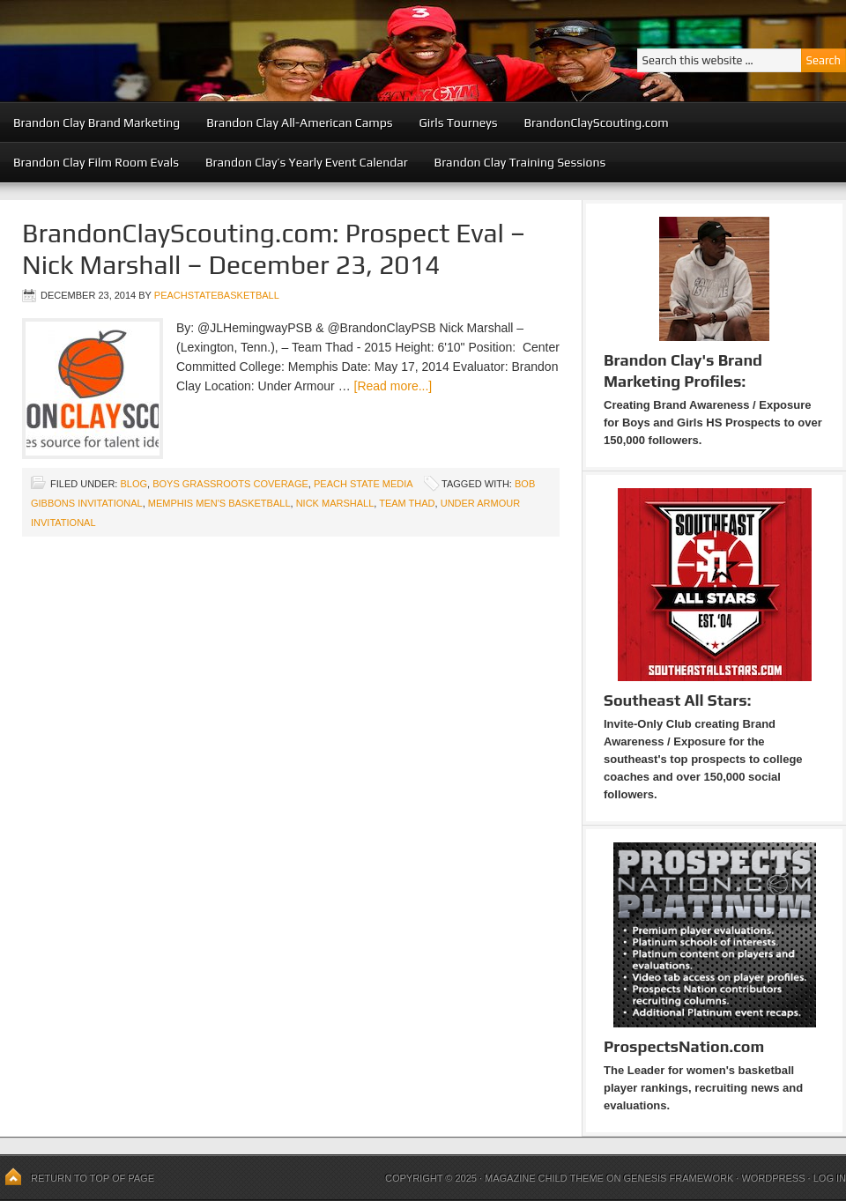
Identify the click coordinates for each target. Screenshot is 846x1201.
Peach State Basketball (216, 50)
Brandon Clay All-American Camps (299, 122)
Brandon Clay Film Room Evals (96, 162)
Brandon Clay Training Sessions (520, 162)
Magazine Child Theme (544, 1178)
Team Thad (406, 503)
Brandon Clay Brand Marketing (96, 122)
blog (133, 483)
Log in (829, 1178)
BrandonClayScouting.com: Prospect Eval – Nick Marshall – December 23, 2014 (273, 249)
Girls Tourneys (458, 122)
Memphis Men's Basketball (219, 503)
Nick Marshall (335, 503)
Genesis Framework (679, 1178)
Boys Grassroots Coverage (230, 483)
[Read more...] (393, 386)
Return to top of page (92, 1178)
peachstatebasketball (216, 295)
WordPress (773, 1178)
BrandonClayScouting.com (595, 122)
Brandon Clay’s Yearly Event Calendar (306, 162)
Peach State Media (363, 483)
